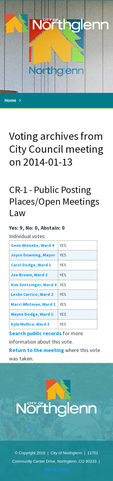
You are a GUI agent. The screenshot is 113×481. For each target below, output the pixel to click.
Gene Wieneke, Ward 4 (32, 245)
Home (10, 100)
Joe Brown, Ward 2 (29, 274)
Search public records (35, 333)
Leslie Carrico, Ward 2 (32, 294)
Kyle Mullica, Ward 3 (30, 324)
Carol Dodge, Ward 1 (31, 265)
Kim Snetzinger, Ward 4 (33, 284)
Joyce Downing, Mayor (33, 255)
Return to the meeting (36, 350)
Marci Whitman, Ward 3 (33, 304)
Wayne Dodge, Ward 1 (32, 314)
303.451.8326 (57, 469)
